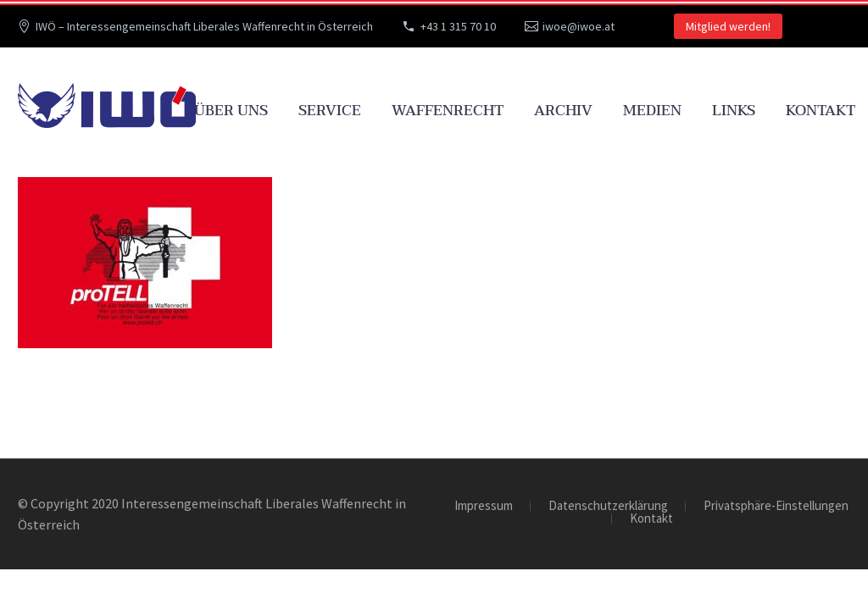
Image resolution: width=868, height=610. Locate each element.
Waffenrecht (448, 110)
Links (733, 110)
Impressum (483, 506)
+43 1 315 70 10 (458, 26)
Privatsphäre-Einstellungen (776, 506)
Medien (652, 110)
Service (329, 110)
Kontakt (820, 110)
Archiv (563, 110)
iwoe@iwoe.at (578, 26)
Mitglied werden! (728, 26)
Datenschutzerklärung (608, 506)
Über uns (231, 110)
